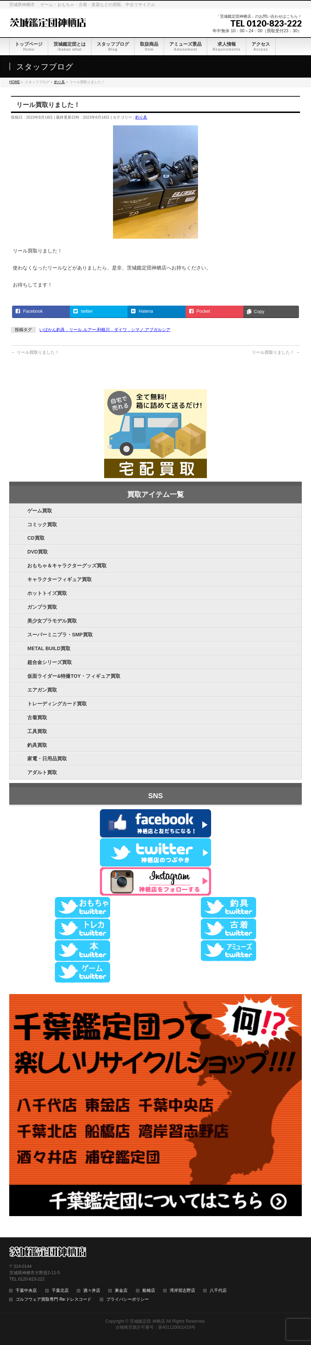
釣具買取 (37, 745)
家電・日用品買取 (47, 758)
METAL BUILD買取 (48, 648)
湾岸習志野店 (182, 1290)
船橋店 (148, 1290)
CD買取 (35, 538)
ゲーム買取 (39, 510)
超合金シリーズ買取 (49, 662)
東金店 (121, 1290)
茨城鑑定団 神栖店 (147, 1321)
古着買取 (37, 717)
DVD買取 (37, 552)
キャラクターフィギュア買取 (59, 579)
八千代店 (218, 1290)
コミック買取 (42, 524)
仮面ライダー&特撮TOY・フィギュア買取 (73, 676)
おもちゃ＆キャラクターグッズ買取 (67, 565)
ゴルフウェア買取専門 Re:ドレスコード (53, 1299)
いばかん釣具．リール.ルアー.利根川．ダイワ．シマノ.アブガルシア (104, 329)
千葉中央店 (26, 1290)
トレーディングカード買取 (57, 703)
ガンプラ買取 (42, 607)
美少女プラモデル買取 (52, 621)
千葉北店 (60, 1290)
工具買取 (37, 731)
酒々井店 (91, 1290)
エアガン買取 (42, 690)
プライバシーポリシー (127, 1299)
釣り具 (141, 117)
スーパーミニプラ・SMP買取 (59, 634)
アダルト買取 (42, 772)
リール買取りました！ (35, 352)
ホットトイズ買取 (47, 593)
